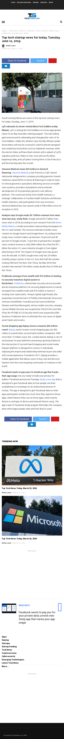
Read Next (24, 605)
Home (13, 2)
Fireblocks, (19, 283)
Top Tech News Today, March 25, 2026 (19, 488)
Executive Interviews (24, 2)
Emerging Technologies (13, 660)
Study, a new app (47, 379)
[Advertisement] (32, 574)
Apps (4, 637)
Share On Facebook (15, 60)
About (51, 2)
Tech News (7, 650)
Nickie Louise (6, 493)
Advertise (43, 2)
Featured (13, 31)
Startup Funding (27, 31)
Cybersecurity (8, 656)
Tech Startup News (44, 31)
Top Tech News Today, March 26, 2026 (19, 539)
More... (5, 666)
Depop (12, 329)
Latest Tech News (10, 663)
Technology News (20, 33)
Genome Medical (20, 172)
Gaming (5, 640)
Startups (36, 2)
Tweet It (38, 60)
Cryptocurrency (9, 653)
